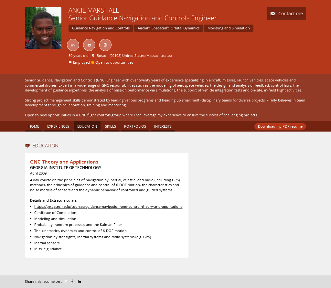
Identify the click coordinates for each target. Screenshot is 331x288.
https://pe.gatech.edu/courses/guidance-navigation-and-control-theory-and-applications (108, 206)
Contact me (290, 13)
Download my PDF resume (280, 126)
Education (45, 145)
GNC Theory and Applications (64, 161)
